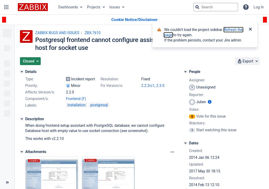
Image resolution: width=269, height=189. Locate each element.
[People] (185, 72)
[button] (6, 7)
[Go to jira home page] (32, 7)
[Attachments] (22, 152)
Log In (259, 7)
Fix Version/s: (112, 85)
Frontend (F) (76, 99)
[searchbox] (215, 7)
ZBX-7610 (93, 33)
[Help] (246, 7)
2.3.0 (160, 85)
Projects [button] (93, 7)
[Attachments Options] (172, 152)
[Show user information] (210, 102)
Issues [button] (114, 7)
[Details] (22, 72)
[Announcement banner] (134, 20)
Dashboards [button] (68, 7)
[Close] (250, 29)
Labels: (31, 105)
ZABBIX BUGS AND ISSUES (57, 33)
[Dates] (185, 143)
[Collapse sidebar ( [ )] (7, 182)
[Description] (22, 119)
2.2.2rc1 (148, 85)
